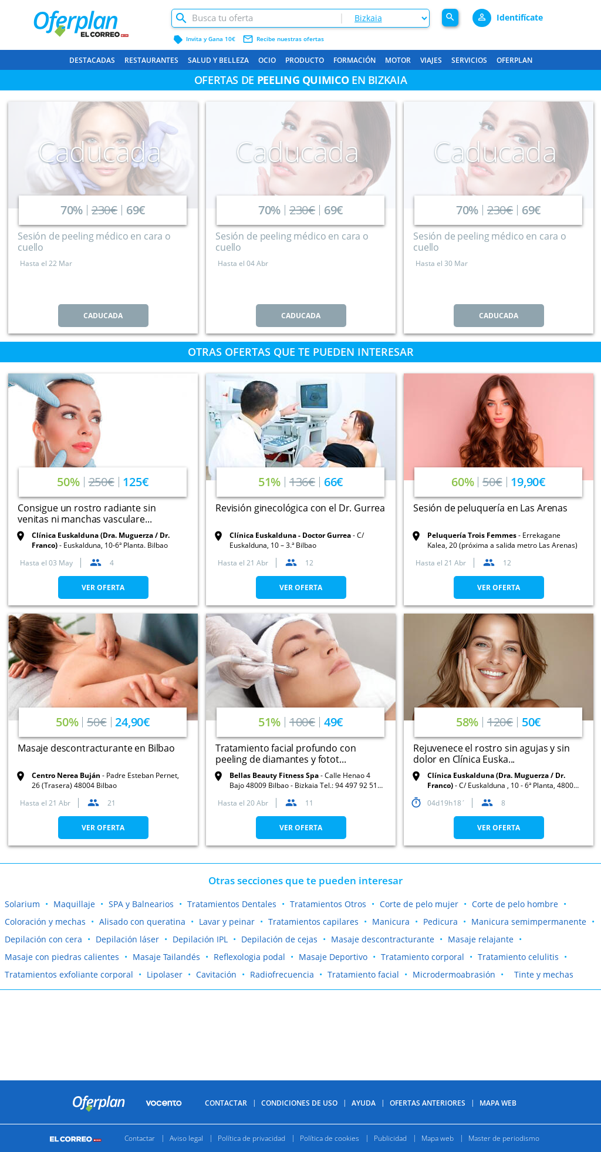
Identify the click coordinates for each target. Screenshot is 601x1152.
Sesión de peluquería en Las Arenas (490, 507)
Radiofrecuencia (282, 974)
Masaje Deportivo (333, 956)
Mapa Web (498, 1103)
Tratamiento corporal (422, 956)
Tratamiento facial (363, 974)
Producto (304, 60)
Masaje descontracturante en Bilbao (96, 748)
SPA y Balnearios (141, 904)
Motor (398, 60)
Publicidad (390, 1138)
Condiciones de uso (299, 1103)
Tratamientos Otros (328, 904)
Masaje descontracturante (382, 939)
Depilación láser (127, 939)
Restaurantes (151, 60)
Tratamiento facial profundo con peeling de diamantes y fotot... (285, 754)
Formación (354, 60)
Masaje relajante (481, 939)
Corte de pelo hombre (515, 904)
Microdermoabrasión (454, 974)
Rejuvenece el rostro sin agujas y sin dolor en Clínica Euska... (491, 754)
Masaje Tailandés (166, 956)
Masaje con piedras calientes (62, 956)
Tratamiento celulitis (518, 956)
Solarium (22, 904)
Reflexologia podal (249, 956)
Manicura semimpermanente (528, 921)
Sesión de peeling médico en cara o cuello (94, 242)
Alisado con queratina (142, 921)
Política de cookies (329, 1138)
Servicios (469, 60)
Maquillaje (74, 904)
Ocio (267, 60)
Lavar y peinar (227, 921)
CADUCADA (103, 316)
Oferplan (514, 60)
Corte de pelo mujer (419, 904)
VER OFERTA (103, 587)
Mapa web (437, 1138)
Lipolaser (165, 974)
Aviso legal (186, 1138)
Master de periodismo (503, 1138)
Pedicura (440, 921)
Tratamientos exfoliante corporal (69, 974)
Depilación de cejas (279, 939)
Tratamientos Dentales (231, 904)
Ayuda (364, 1103)
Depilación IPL (200, 939)
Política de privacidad (251, 1138)
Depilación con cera (43, 939)
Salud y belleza (218, 60)
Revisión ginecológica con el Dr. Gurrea (300, 507)
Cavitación (216, 974)
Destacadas (92, 60)
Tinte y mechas (543, 974)
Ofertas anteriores (427, 1103)
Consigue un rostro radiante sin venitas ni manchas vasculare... (87, 513)
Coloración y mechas (45, 921)
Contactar (226, 1103)
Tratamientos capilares (313, 921)
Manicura (391, 921)
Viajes (431, 60)
